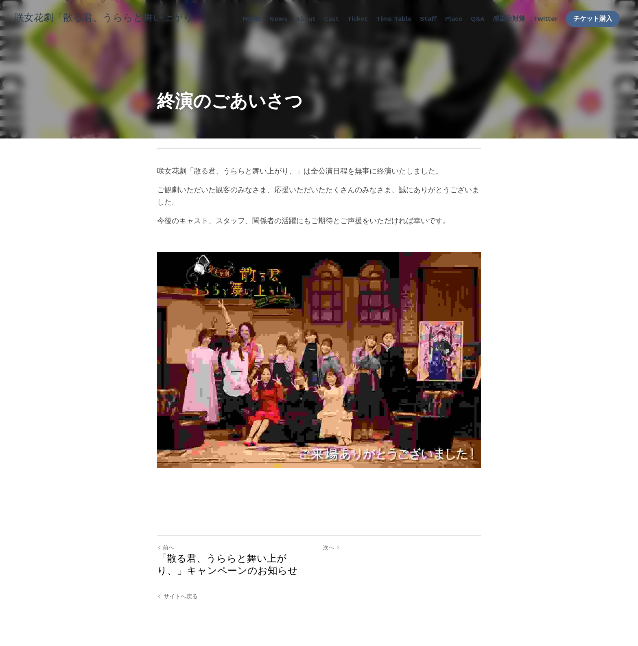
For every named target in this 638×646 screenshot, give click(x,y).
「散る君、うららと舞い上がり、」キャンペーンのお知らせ (227, 564)
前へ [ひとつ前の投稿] (165, 547)
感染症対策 (509, 18)
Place (454, 18)
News (278, 18)
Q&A (478, 18)
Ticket (357, 18)
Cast (331, 18)
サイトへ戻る (177, 596)
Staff (428, 18)
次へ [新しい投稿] (331, 547)
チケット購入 (592, 18)
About (306, 18)
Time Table (394, 18)
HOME (252, 18)
